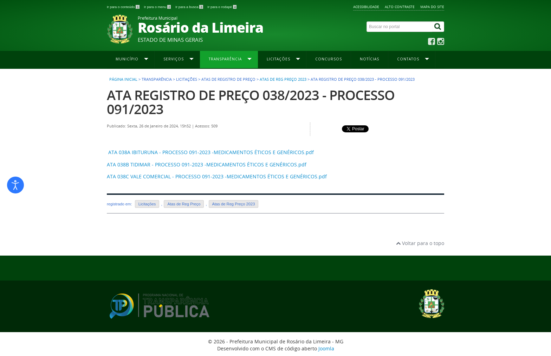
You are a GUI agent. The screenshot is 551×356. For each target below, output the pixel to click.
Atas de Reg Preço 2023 (283, 79)
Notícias (369, 59)
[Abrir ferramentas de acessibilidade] (15, 185)
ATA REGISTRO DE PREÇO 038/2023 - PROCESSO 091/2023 (251, 102)
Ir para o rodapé (221, 7)
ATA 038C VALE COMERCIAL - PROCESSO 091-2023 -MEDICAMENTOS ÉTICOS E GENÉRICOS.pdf (217, 176)
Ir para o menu (158, 7)
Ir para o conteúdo (123, 7)
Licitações (147, 204)
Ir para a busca (189, 7)
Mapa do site (432, 6)
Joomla (326, 348)
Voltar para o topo (420, 243)
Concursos (328, 59)
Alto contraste (400, 6)
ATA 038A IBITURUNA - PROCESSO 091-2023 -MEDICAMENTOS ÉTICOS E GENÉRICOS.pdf (211, 152)
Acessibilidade (366, 6)
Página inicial (123, 79)
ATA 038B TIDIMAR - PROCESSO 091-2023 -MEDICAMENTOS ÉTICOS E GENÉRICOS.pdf (206, 164)
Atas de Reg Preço (183, 204)
